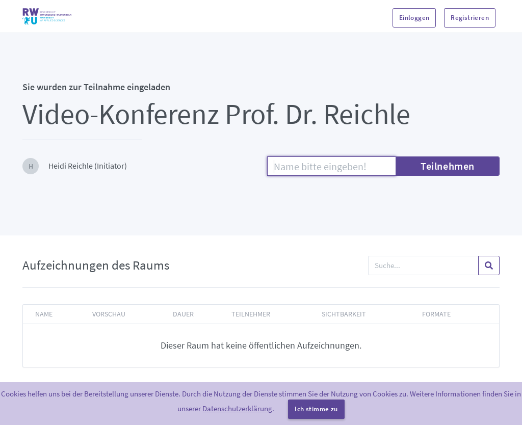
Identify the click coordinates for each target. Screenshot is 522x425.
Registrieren (470, 17)
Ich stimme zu (316, 409)
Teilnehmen (448, 166)
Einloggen (414, 17)
